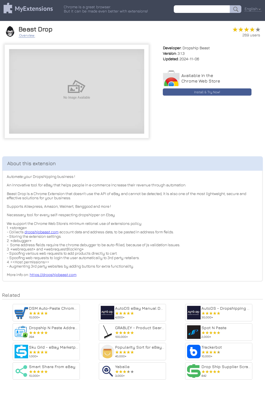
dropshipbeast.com (43, 233)
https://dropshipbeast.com (54, 277)
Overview (28, 35)
